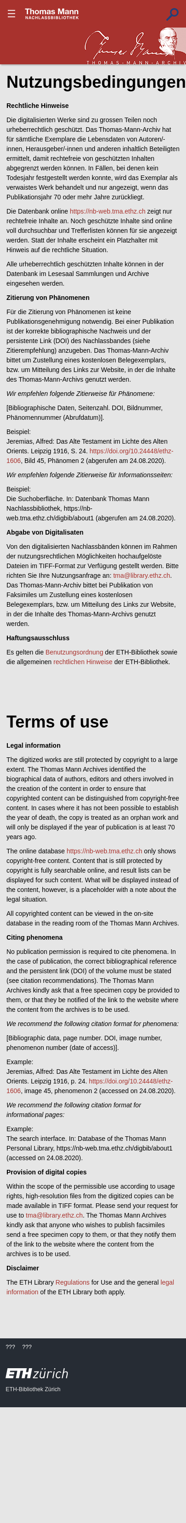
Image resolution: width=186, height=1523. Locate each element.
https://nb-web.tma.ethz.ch (107, 211)
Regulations (73, 1282)
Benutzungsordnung (74, 652)
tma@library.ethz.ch (141, 575)
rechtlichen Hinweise (82, 662)
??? (52, 14)
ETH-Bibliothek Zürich (33, 1389)
